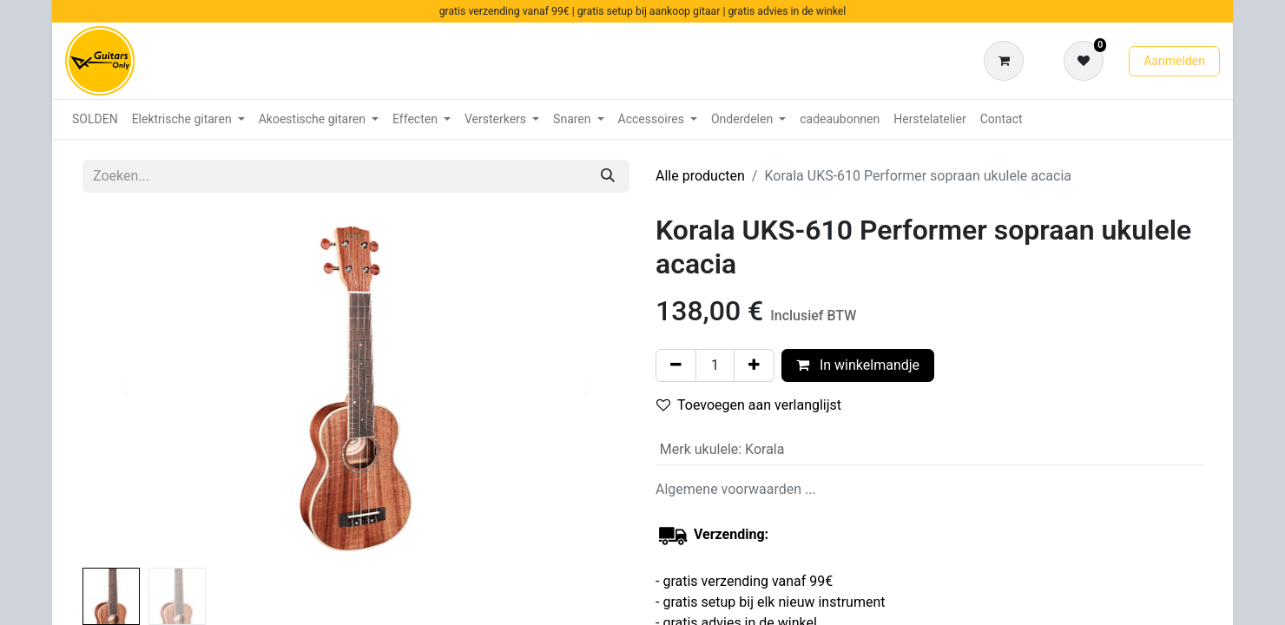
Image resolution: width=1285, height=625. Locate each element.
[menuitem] (95, 119)
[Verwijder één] (676, 365)
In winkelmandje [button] (857, 365)
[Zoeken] (607, 176)
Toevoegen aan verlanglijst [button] (748, 405)
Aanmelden (1174, 61)
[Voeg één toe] (754, 365)
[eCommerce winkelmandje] (1007, 61)
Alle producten (700, 176)
